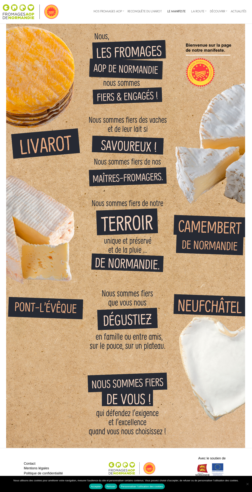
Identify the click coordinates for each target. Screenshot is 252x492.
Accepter (96, 486)
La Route (197, 11)
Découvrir (217, 11)
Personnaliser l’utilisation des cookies (142, 486)
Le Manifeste (176, 11)
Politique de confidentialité (43, 473)
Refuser (110, 486)
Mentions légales (36, 468)
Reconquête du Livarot (145, 11)
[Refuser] (247, 484)
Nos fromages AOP (108, 11)
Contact (29, 463)
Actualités (238, 11)
